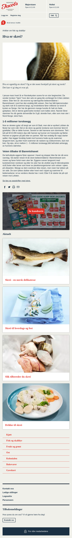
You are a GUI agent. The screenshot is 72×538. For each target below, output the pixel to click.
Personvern (8, 500)
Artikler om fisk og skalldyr (14, 31)
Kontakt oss (8, 489)
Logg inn (4, 15)
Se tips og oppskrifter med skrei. (17, 181)
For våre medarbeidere (36, 531)
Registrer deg (15, 15)
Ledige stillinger (10, 492)
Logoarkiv (7, 496)
